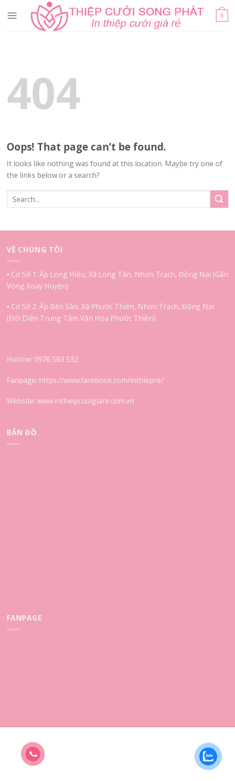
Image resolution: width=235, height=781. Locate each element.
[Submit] (219, 199)
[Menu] (12, 15)
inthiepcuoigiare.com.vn (94, 401)
